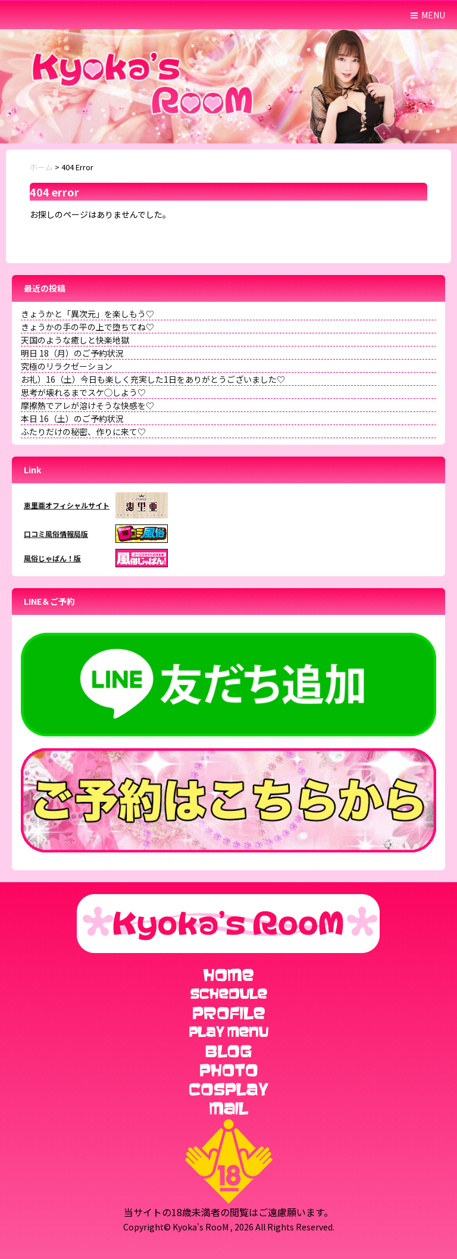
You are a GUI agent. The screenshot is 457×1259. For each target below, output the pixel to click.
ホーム (41, 167)
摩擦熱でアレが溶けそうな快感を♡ (87, 405)
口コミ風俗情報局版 (56, 534)
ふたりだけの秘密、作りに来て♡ (83, 432)
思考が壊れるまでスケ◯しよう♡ (83, 392)
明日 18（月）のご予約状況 (72, 353)
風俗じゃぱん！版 (52, 558)
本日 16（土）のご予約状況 (72, 418)
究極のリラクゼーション (66, 366)
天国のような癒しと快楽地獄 (75, 340)
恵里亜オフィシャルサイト (66, 505)
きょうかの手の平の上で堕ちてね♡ (87, 327)
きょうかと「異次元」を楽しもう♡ (87, 314)
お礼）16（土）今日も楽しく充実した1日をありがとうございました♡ (153, 379)
